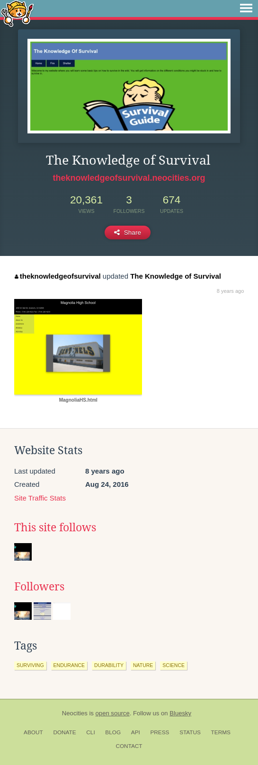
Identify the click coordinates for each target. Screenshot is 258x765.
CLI (90, 732)
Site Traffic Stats (40, 498)
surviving (30, 665)
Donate (64, 732)
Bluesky (180, 713)
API (135, 732)
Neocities (75, 713)
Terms (221, 732)
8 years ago (230, 291)
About (33, 732)
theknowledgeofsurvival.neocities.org (129, 178)
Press (159, 732)
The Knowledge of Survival (175, 276)
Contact (129, 746)
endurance (69, 665)
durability (109, 665)
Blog (113, 732)
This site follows (55, 527)
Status (190, 732)
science (173, 665)
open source (113, 713)
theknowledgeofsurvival (57, 276)
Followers (39, 586)
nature (143, 665)
